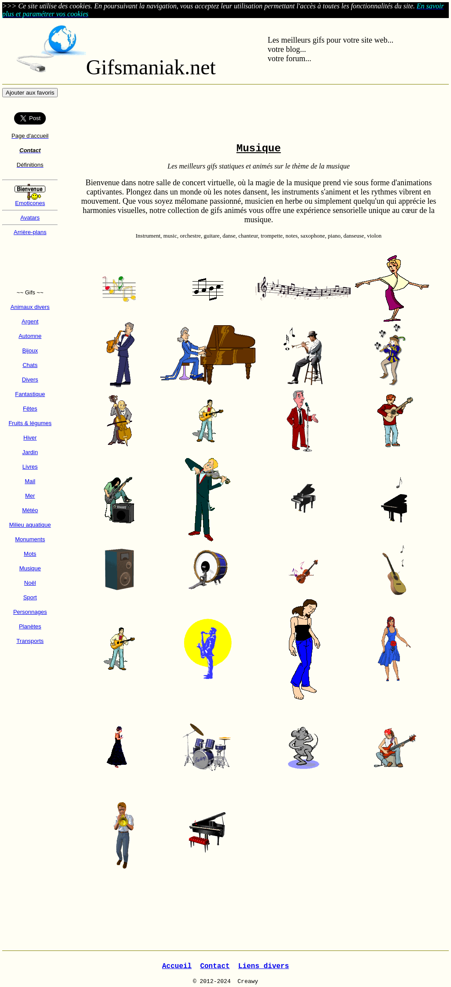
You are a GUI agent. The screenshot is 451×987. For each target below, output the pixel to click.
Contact (214, 966)
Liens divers (263, 966)
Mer (30, 495)
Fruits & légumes (30, 423)
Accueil (177, 966)
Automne (29, 336)
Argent (30, 321)
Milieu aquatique (30, 524)
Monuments (30, 539)
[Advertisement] (30, 262)
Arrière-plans (30, 232)
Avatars (30, 217)
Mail (30, 481)
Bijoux (29, 350)
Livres (30, 466)
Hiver (30, 437)
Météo (30, 510)
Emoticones (30, 203)
